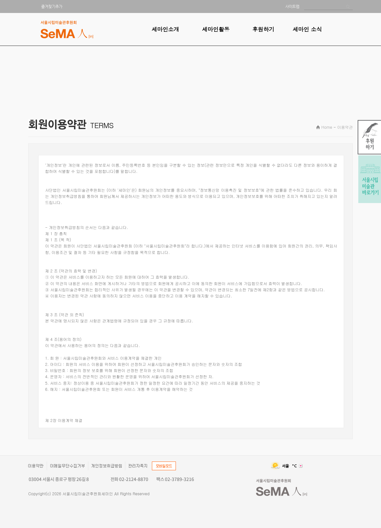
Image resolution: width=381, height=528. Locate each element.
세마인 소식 (307, 29)
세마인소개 (165, 29)
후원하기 (263, 29)
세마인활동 (215, 29)
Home (326, 127)
